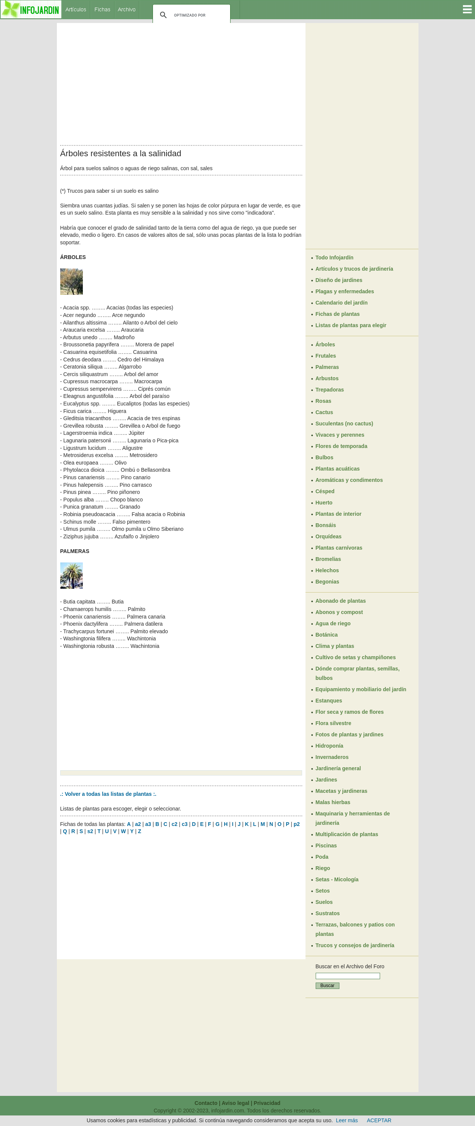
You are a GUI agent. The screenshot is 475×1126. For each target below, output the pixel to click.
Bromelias (328, 559)
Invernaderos (332, 757)
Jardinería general (338, 768)
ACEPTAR (379, 1120)
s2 (90, 831)
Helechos (327, 570)
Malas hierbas (333, 802)
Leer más (347, 1120)
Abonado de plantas (341, 601)
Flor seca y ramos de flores (350, 712)
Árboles (325, 344)
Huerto (324, 503)
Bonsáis (326, 525)
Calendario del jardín (342, 303)
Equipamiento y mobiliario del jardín (361, 689)
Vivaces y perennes (340, 435)
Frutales (326, 356)
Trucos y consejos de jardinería (355, 945)
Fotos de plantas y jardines (350, 734)
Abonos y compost (339, 612)
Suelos (324, 902)
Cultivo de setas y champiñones (356, 657)
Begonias (327, 582)
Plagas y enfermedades (345, 291)
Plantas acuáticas (338, 469)
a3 (148, 824)
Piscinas (326, 846)
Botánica (327, 635)
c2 (175, 824)
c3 (185, 824)
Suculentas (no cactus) (344, 424)
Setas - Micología (337, 879)
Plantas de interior (339, 514)
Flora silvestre (333, 723)
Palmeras (327, 367)
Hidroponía (330, 746)
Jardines (327, 780)
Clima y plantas (335, 646)
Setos (323, 891)
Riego (323, 868)
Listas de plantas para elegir (351, 325)
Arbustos (327, 378)
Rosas (323, 401)
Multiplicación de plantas (347, 834)
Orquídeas (329, 536)
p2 (297, 824)
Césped (325, 491)
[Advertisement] (181, 82)
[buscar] (190, 15)
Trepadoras (330, 390)
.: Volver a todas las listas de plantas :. (108, 794)
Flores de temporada (342, 446)
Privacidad (267, 1103)
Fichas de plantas (338, 314)
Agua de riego (333, 623)
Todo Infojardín (335, 257)
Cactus (324, 412)
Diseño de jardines (339, 280)
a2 (138, 824)
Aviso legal (235, 1103)
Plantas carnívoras (339, 548)
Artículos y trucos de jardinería (354, 269)
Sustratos (328, 913)
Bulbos (324, 457)
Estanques (329, 701)
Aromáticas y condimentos (349, 480)
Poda (322, 857)
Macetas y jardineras (342, 791)
